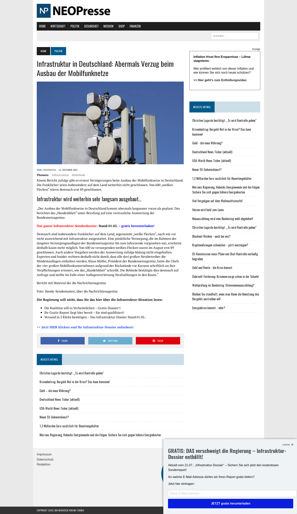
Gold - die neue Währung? (207, 143)
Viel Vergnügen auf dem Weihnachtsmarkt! (217, 201)
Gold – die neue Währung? (55, 390)
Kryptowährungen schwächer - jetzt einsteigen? (220, 245)
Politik (74, 26)
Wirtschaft (58, 26)
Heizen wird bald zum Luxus (208, 209)
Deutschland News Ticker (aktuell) (60, 399)
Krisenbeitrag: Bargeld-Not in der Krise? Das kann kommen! (75, 382)
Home (42, 26)
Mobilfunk (78, 175)
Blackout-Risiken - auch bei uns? (211, 236)
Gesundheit (91, 26)
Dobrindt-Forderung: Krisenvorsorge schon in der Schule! (225, 276)
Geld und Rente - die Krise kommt (212, 267)
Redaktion (43, 464)
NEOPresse (49, 169)
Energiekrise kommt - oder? (208, 308)
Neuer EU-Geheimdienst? (54, 417)
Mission (108, 26)
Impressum (44, 454)
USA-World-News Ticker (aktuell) (59, 408)
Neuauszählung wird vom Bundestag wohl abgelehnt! (222, 218)
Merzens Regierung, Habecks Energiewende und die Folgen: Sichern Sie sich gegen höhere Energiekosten (100, 435)
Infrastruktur (60, 175)
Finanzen (135, 26)
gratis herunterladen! (137, 226)
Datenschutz (45, 459)
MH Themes (78, 510)
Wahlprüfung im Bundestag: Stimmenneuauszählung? (223, 285)
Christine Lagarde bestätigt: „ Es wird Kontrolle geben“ (72, 373)
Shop (121, 26)
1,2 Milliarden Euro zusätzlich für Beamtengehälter (69, 426)
